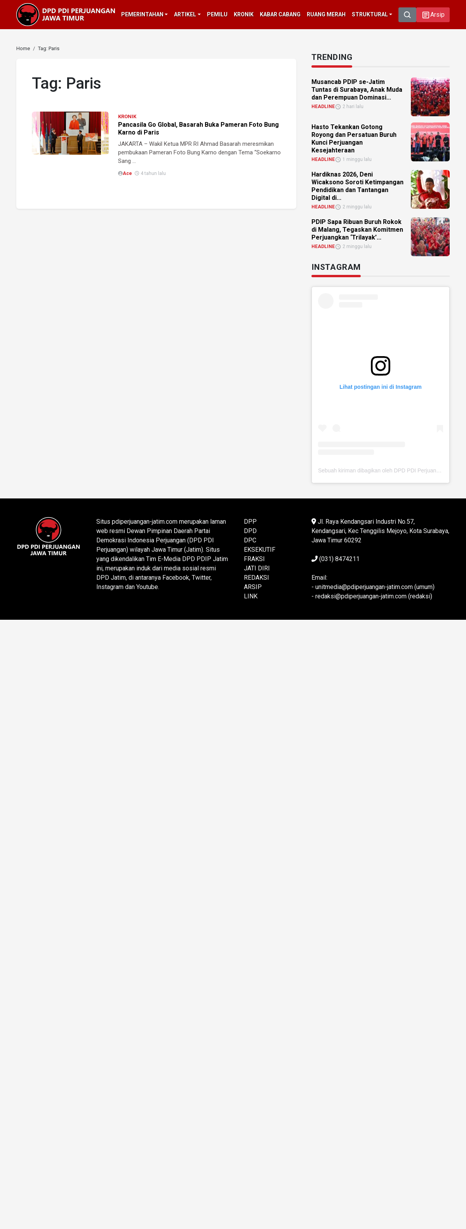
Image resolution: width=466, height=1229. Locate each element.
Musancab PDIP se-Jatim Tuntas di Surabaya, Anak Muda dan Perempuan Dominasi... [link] (356, 89)
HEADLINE (323, 106)
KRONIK (127, 116)
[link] (23, 48)
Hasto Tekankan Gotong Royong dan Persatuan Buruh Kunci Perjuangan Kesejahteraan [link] (353, 138)
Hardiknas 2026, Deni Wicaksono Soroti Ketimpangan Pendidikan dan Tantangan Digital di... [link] (357, 186)
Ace (127, 173)
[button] (433, 14)
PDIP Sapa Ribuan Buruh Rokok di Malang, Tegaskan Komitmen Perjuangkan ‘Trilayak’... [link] (357, 229)
